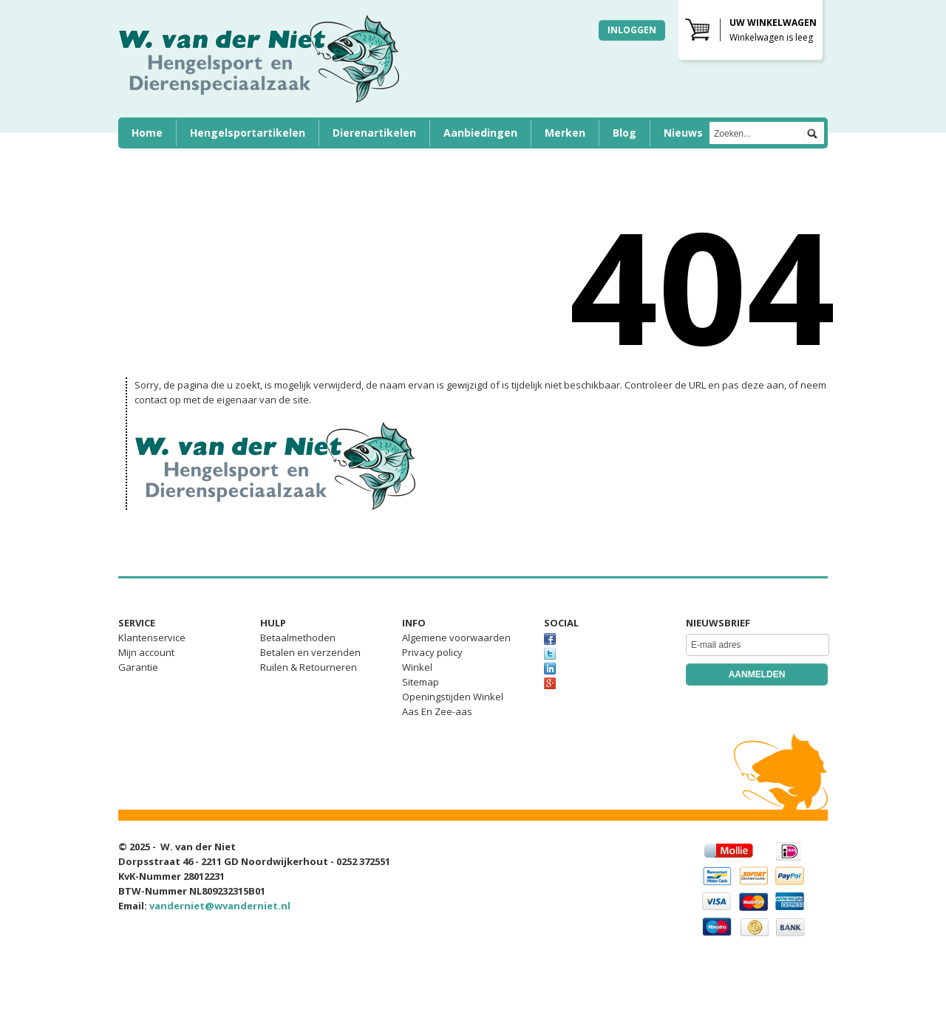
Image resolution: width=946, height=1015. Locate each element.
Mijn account (146, 652)
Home (147, 133)
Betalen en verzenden (310, 652)
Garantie (138, 667)
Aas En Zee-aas (437, 711)
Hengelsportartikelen (247, 133)
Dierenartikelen (374, 133)
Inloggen (632, 30)
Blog (624, 133)
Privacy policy (432, 652)
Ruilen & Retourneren (308, 667)
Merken (565, 133)
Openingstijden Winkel (452, 696)
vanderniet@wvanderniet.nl (219, 905)
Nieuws (683, 133)
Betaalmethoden (298, 637)
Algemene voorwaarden (456, 637)
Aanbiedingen (480, 133)
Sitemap (420, 681)
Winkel (417, 667)
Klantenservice (152, 637)
